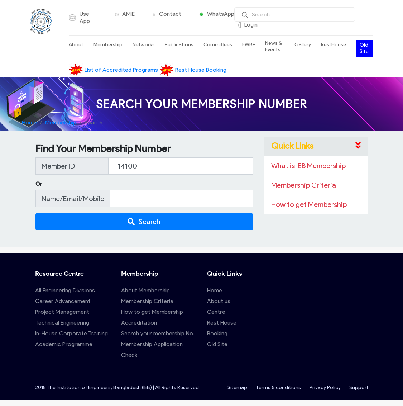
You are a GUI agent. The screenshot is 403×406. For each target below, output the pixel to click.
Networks (144, 45)
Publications (179, 45)
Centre (216, 311)
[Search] (295, 14)
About (76, 45)
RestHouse (333, 45)
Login (246, 25)
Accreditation (139, 322)
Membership (108, 45)
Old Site (364, 48)
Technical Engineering (62, 322)
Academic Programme (63, 344)
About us (218, 301)
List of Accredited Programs (114, 69)
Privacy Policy (325, 387)
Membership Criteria (147, 301)
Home (29, 122)
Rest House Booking (192, 69)
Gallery (302, 45)
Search (144, 221)
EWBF (248, 45)
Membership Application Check (152, 349)
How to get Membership (152, 311)
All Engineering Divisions (65, 290)
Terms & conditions (278, 387)
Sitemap (237, 387)
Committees (217, 45)
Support (358, 387)
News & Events (273, 46)
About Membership (145, 290)
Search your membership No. (158, 333)
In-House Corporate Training (71, 333)
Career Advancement (63, 301)
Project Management (62, 311)
